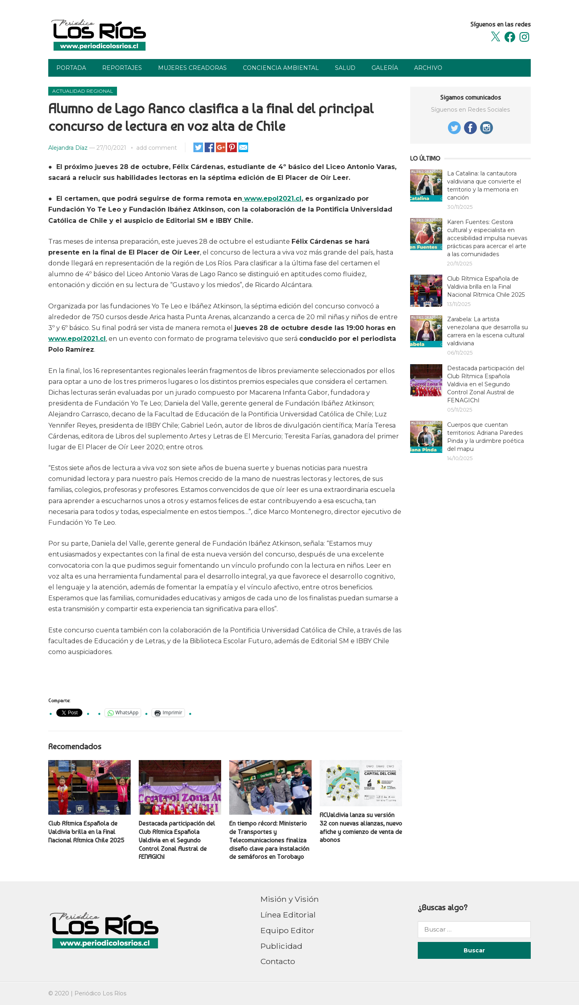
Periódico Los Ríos (100, 993)
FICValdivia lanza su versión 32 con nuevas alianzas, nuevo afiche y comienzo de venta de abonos (361, 827)
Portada (71, 67)
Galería (385, 67)
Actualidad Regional (82, 91)
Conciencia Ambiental (281, 67)
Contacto (278, 961)
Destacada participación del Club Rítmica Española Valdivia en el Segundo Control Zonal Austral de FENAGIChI (177, 839)
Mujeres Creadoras (192, 67)
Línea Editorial (288, 914)
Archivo (428, 67)
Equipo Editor (287, 930)
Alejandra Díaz (68, 147)
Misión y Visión (290, 899)
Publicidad (281, 946)
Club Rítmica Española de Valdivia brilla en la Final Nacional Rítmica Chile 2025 (86, 831)
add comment (156, 147)
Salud (345, 67)
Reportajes (122, 67)
